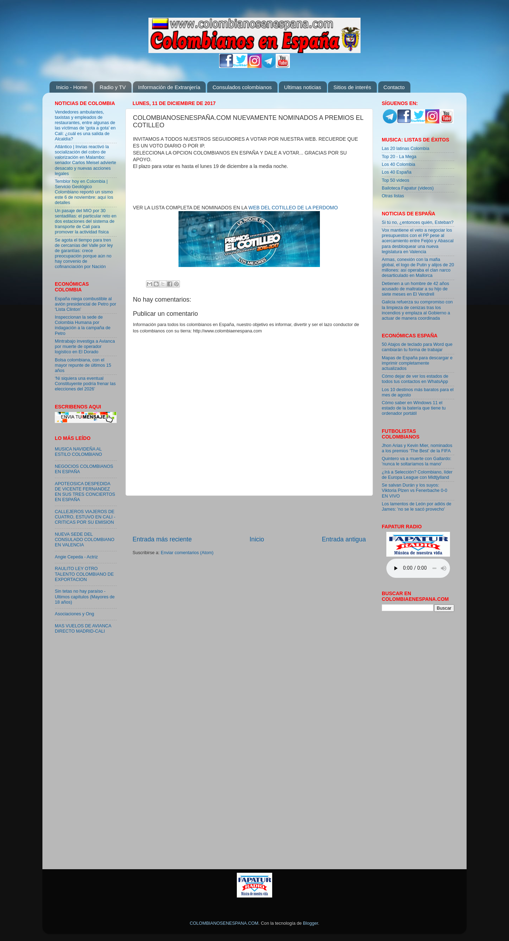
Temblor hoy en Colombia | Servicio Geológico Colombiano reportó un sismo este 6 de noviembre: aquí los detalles (84, 192)
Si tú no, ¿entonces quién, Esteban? (418, 222)
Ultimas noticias (302, 87)
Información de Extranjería (169, 87)
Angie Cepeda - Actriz (76, 556)
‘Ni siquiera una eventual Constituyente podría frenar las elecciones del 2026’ (85, 383)
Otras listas (393, 195)
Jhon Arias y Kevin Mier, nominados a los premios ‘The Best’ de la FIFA (417, 448)
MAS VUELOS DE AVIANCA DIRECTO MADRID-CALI (83, 628)
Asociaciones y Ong (74, 613)
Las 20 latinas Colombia (405, 148)
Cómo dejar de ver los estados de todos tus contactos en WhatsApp (415, 379)
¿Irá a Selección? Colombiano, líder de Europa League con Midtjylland (417, 475)
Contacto (394, 87)
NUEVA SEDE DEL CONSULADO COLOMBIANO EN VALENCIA (85, 539)
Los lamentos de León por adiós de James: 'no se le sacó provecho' (416, 506)
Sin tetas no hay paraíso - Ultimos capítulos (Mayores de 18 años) (85, 596)
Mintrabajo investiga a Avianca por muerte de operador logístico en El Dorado (85, 346)
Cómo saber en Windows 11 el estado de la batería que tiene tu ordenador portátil (414, 408)
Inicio (257, 539)
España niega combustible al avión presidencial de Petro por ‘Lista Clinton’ (85, 304)
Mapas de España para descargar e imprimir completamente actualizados (417, 363)
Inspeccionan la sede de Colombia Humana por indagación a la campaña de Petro (83, 325)
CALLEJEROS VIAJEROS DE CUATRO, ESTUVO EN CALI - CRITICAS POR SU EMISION (85, 517)
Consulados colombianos (242, 87)
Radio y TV (113, 87)
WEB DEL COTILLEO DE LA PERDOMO (293, 207)
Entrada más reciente (162, 539)
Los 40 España (396, 172)
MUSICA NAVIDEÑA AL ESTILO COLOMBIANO (78, 452)
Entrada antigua (344, 539)
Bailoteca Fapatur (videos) (408, 188)
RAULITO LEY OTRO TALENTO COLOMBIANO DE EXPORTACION (84, 574)
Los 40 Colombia (398, 164)
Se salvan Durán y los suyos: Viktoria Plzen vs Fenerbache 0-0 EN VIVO (414, 490)
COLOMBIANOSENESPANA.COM (224, 923)
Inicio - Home (71, 87)
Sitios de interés (352, 87)
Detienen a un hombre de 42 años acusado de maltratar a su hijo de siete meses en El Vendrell (415, 289)
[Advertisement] (249, 515)
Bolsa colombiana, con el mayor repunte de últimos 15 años (83, 365)
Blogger (310, 923)
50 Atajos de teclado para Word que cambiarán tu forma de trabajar (417, 347)
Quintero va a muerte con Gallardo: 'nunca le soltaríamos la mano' (416, 461)
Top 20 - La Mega (399, 156)
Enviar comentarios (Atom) (187, 552)
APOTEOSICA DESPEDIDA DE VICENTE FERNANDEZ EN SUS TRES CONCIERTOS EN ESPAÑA (85, 491)
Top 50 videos (395, 180)
